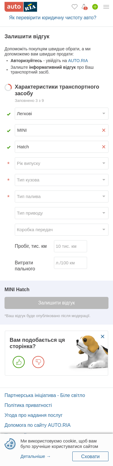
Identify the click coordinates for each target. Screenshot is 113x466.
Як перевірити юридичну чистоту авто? (52, 17)
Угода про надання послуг (34, 415)
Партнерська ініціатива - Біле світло (45, 395)
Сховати (90, 456)
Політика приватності (28, 405)
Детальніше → (35, 456)
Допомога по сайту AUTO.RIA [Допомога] (38, 425)
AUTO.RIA (78, 60)
